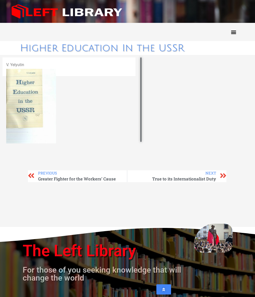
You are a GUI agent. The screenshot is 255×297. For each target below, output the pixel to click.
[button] (233, 32)
